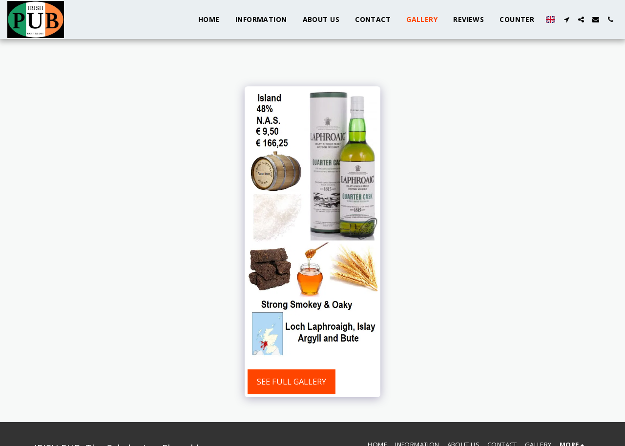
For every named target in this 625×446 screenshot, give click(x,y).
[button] (566, 19)
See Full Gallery (291, 381)
